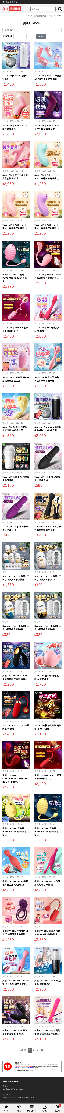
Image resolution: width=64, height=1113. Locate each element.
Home (29, 16)
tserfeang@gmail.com (13, 1089)
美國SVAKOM (55, 16)
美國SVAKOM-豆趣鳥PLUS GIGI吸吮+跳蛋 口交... (15, 277)
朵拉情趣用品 (11, 2)
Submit (41, 36)
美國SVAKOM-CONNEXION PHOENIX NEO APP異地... (15, 778)
